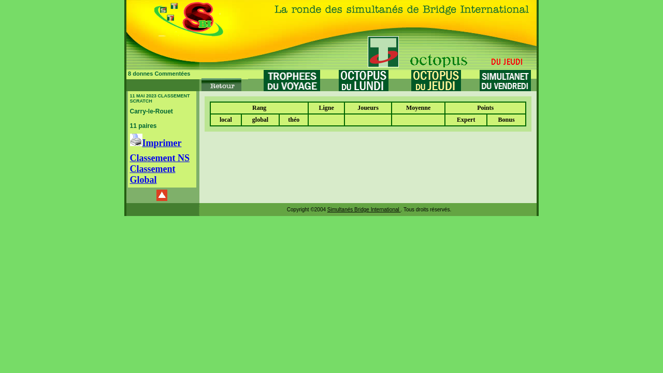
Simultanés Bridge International (364, 209)
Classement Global (153, 174)
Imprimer (156, 143)
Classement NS (160, 158)
